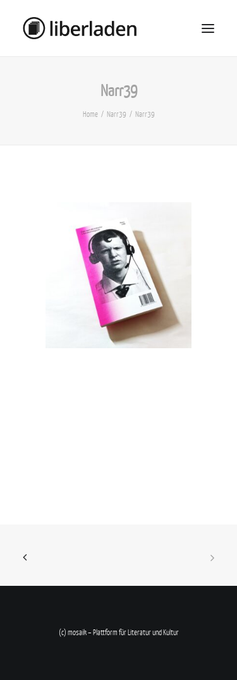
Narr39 (116, 114)
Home (90, 114)
